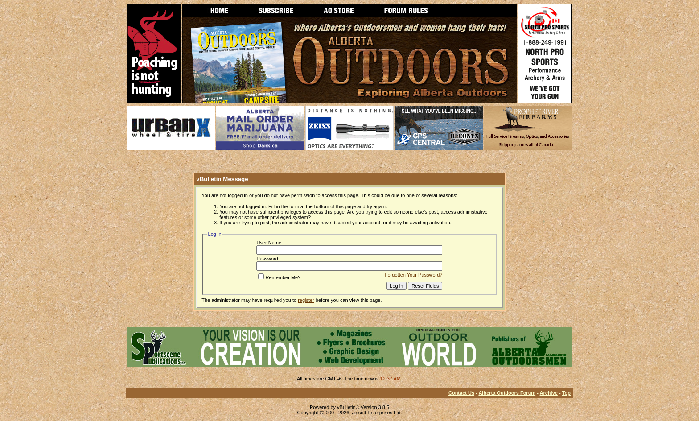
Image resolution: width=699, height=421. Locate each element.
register (306, 300)
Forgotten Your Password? (414, 274)
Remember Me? (279, 277)
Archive (549, 393)
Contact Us (461, 393)
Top (566, 393)
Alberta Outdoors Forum (506, 393)
